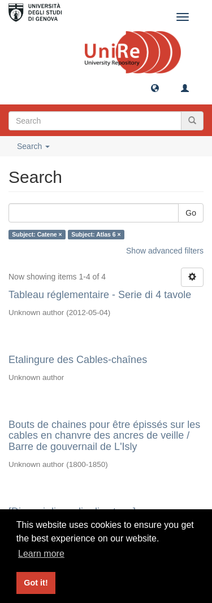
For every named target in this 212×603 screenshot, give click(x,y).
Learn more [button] (41, 553)
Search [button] (33, 146)
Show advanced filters (165, 250)
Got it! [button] (35, 582)
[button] (155, 87)
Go (190, 212)
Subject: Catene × (37, 234)
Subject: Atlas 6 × (95, 234)
